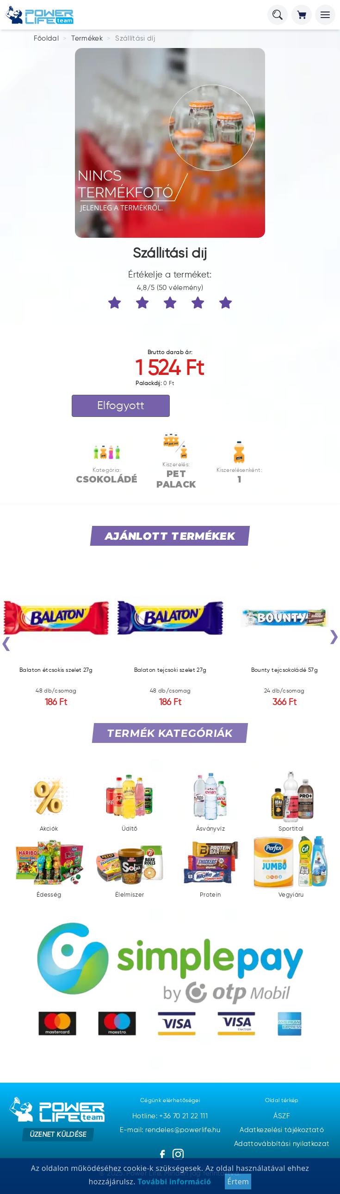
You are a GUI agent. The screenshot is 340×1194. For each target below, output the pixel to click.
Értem (238, 1181)
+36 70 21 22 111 (183, 1116)
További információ (173, 1181)
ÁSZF (281, 1116)
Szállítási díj (135, 38)
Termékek (87, 38)
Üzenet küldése (58, 1134)
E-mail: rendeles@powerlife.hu (170, 1130)
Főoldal (46, 38)
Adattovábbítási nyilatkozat (282, 1143)
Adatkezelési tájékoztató (282, 1130)
